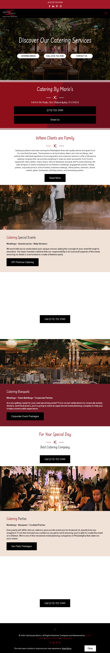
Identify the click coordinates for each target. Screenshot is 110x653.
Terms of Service (52, 638)
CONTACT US (81, 56)
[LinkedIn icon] (53, 6)
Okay (90, 648)
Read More (66, 648)
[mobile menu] (106, 13)
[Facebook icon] (49, 6)
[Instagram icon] (61, 6)
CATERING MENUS (28, 56)
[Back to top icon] (55, 629)
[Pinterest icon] (57, 6)
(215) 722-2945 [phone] (56, 2)
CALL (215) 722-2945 (55, 56)
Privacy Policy (66, 638)
